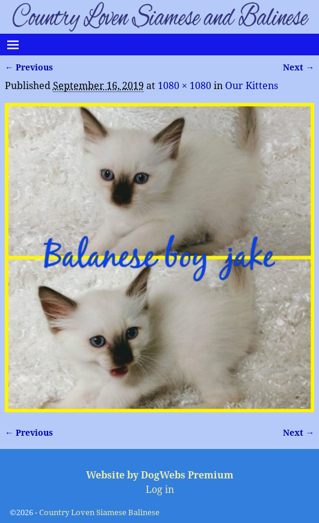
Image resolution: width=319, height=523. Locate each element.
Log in (160, 489)
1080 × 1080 (184, 85)
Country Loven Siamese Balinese (99, 512)
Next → (298, 67)
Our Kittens (251, 85)
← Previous (29, 67)
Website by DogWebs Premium (160, 475)
